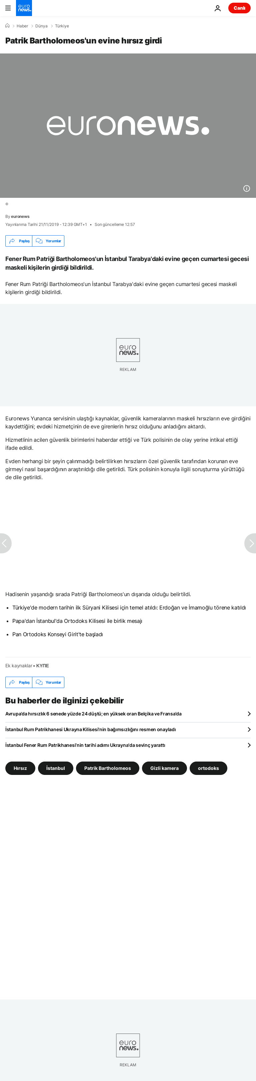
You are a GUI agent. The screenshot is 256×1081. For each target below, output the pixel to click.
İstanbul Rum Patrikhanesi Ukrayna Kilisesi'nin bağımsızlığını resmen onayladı (90, 729)
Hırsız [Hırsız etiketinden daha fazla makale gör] (20, 768)
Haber (22, 26)
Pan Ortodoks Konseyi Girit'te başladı (57, 634)
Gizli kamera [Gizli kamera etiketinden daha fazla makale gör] (164, 768)
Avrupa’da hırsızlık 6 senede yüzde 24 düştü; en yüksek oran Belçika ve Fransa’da (93, 713)
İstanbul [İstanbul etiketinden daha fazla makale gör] (55, 768)
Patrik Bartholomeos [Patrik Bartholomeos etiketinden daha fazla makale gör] (107, 768)
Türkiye (62, 26)
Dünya (41, 26)
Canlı (239, 8)
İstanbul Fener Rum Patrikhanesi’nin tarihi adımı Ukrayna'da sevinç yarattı (85, 745)
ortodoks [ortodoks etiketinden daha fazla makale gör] (208, 768)
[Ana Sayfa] (7, 25)
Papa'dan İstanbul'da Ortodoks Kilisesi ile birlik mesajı (77, 621)
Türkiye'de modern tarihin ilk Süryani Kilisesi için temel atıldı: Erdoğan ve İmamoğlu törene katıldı (129, 607)
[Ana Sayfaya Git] (24, 8)
